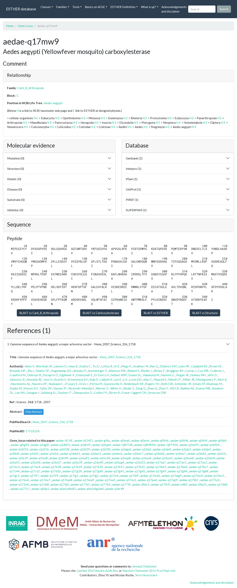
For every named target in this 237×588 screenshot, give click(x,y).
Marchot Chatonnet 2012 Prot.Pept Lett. (149, 570)
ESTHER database (21, 9)
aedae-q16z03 (135, 462)
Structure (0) (15, 168)
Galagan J (33, 392)
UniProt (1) (133, 189)
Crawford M (17, 375)
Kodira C (85, 366)
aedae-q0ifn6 (160, 440)
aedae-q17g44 (177, 471)
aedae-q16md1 (155, 453)
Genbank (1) (134, 158)
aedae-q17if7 (30, 475)
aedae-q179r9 (160, 484)
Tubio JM (46, 388)
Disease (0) (14, 189)
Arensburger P (97, 370)
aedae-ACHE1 (83, 440)
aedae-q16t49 (58, 458)
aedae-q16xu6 (141, 458)
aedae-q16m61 (70, 453)
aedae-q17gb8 (198, 471)
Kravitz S (60, 379)
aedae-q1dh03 (60, 445)
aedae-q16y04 (205, 458)
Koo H (48, 379)
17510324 (32, 431)
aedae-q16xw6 (184, 458)
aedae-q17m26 (150, 475)
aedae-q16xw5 (163, 458)
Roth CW (167, 384)
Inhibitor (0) (15, 210)
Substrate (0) (16, 199)
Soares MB (203, 388)
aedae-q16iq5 (142, 449)
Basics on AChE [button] (95, 7)
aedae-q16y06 (31, 462)
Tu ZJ (95, 366)
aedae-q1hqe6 (101, 445)
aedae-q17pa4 (147, 480)
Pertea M (96, 384)
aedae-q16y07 (52, 462)
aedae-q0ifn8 (179, 440)
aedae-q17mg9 (172, 475)
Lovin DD (135, 379)
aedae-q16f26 (39, 449)
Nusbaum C (56, 384)
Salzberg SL (48, 392)
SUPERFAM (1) (136, 210)
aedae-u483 (179, 484)
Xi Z (116, 366)
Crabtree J (217, 370)
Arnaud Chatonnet (145, 566)
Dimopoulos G (82, 392)
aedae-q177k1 (80, 484)
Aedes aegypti (53, 103)
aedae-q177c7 (20, 488)
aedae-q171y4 (209, 480)
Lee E (117, 379)
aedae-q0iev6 (140, 440)
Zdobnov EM (168, 366)
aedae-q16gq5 (121, 449)
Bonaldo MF (18, 370)
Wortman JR (44, 366)
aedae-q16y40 (93, 462)
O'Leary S (71, 384)
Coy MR (203, 370)
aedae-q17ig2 (89, 475)
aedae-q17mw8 (62, 480)
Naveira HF (39, 384)
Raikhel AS (187, 388)
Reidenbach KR (133, 384)
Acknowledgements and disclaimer (174, 9)
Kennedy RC (34, 379)
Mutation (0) (15, 158)
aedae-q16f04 (210, 445)
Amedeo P (79, 370)
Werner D (102, 388)
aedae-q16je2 (202, 449)
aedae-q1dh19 (81, 445)
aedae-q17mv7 (40, 480)
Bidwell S (133, 370)
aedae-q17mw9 (84, 480)
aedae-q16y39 (72, 462)
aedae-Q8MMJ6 (145, 445)
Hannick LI (167, 375)
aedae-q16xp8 (121, 458)
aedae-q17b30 (93, 467)
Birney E (159, 370)
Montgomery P (206, 379)
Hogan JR (182, 375)
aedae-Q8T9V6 (167, 445)
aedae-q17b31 (114, 467)
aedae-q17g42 (135, 471)
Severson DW (157, 392)
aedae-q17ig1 (69, 475)
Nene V (29, 366)
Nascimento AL (20, 384)
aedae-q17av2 (197, 462)
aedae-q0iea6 (121, 440)
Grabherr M (140, 366)
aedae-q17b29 (72, 467)
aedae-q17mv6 (19, 480)
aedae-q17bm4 (177, 467)
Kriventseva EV (78, 379)
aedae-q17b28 (51, 467)
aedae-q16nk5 (197, 453)
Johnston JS (17, 379)
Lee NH (20, 392)
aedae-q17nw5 (105, 480)
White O (115, 388)
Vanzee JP (59, 388)
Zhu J (30, 370)
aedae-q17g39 (72, 471)
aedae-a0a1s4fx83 (63, 488)
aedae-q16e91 (189, 445)
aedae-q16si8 (39, 458)
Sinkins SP (42, 370)
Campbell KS (199, 366)
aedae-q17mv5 (214, 475)
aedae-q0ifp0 (218, 440)
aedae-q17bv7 (198, 467)
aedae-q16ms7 (176, 453)
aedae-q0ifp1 (40, 488)
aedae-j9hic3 (140, 484)
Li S (125, 379)
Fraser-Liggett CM (134, 392)
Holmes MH (198, 375)
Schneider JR (183, 384)
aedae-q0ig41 (20, 445)
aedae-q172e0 (19, 484)
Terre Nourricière (146, 575)
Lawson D (60, 366)
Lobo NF (184, 366)
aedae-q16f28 (60, 449)
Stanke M (16, 388)
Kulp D (93, 379)
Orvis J (83, 384)
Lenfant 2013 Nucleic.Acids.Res (97, 570)
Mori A (222, 379)
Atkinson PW (117, 370)
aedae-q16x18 (100, 458)
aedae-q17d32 (51, 471)
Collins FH (100, 392)
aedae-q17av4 (30, 467)
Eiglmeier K (67, 375)
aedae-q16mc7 (133, 453)
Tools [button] (76, 7)
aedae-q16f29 (80, 449)
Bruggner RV (174, 370)
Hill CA (174, 388)
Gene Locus (25, 26)
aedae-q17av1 (176, 462)
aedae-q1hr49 (115, 488)
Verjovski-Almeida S (81, 388)
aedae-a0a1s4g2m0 (91, 488)
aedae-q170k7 (189, 480)
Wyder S (128, 388)
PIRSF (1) (132, 199)
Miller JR (188, 379)
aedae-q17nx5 (126, 480)
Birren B (114, 392)
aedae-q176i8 (39, 484)
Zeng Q (141, 388)
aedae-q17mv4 (193, 475)
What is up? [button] (148, 7)
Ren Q (154, 366)
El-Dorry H (101, 375)
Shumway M (214, 384)
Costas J (190, 370)
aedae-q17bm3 (156, 467)
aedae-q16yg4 (114, 462)
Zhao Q (152, 388)
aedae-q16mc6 (112, 453)
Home (10, 26)
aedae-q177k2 (100, 484)
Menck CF (174, 379)
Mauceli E (160, 379)
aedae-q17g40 (93, 471)
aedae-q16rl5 (217, 453)
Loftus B (106, 366)
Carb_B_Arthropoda (31, 88)
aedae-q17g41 (114, 471)
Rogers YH (152, 384)
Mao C (147, 379)
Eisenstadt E (84, 375)
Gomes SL (134, 375)
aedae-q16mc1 (91, 453)
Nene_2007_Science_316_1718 (120, 357)
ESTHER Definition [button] (122, 7)
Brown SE (215, 366)
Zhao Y (163, 388)
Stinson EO (30, 388)
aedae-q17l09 (129, 475)
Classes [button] (46, 7)
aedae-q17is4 (109, 475)
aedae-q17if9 (49, 475)
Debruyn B (34, 375)
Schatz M (199, 384)
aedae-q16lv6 (49, 453)
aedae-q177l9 (121, 484)
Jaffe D (212, 375)
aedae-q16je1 (182, 449)
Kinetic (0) (14, 179)
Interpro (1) (133, 168)
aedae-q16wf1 (79, 458)
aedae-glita (102, 440)
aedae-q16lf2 (30, 453)
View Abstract (34, 411)
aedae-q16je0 (162, 449)
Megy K (126, 366)
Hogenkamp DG (61, 370)
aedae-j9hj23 (198, 484)
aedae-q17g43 (156, 471)
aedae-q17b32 (135, 467)
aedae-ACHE (64, 440)
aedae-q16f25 (19, 449)
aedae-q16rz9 (19, 458)
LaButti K (106, 379)
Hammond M (151, 375)
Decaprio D (50, 375)
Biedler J (146, 370)
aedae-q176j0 (60, 484)
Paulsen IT (65, 392)
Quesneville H (113, 384)
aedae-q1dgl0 (40, 445)
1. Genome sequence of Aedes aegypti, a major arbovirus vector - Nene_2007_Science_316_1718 (71, 344)
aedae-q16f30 (101, 449)
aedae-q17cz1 (30, 471)
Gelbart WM (118, 375)
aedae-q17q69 (168, 480)
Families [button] (61, 7)
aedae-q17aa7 (156, 462)
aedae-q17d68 (217, 484)
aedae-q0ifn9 (198, 440)
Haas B (73, 366)
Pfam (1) (131, 179)
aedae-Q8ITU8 (122, 445)
